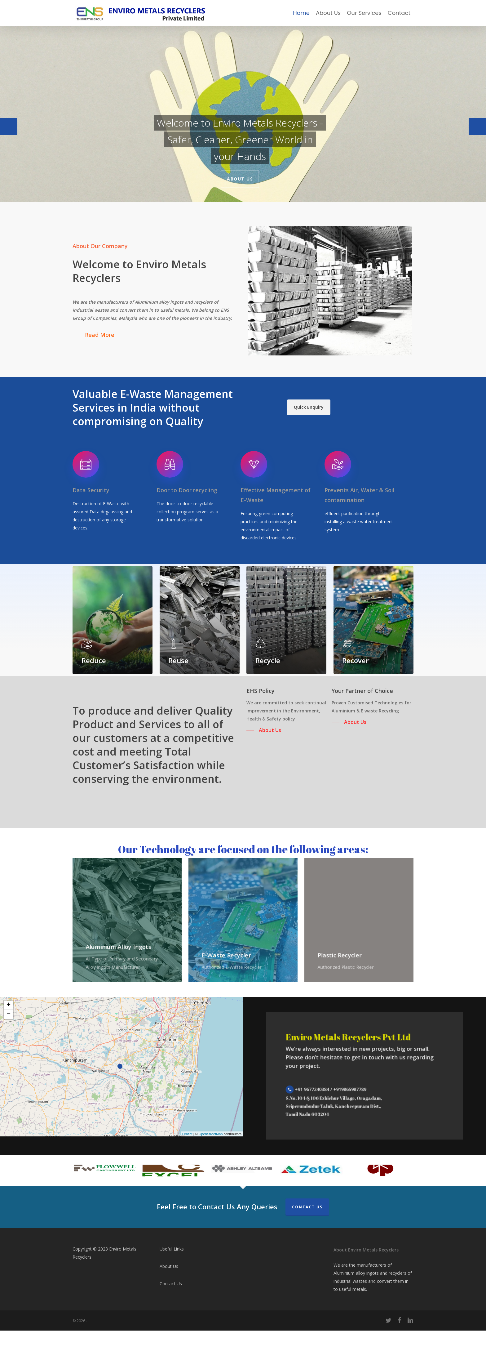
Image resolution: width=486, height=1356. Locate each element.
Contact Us (307, 1232)
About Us (240, 179)
